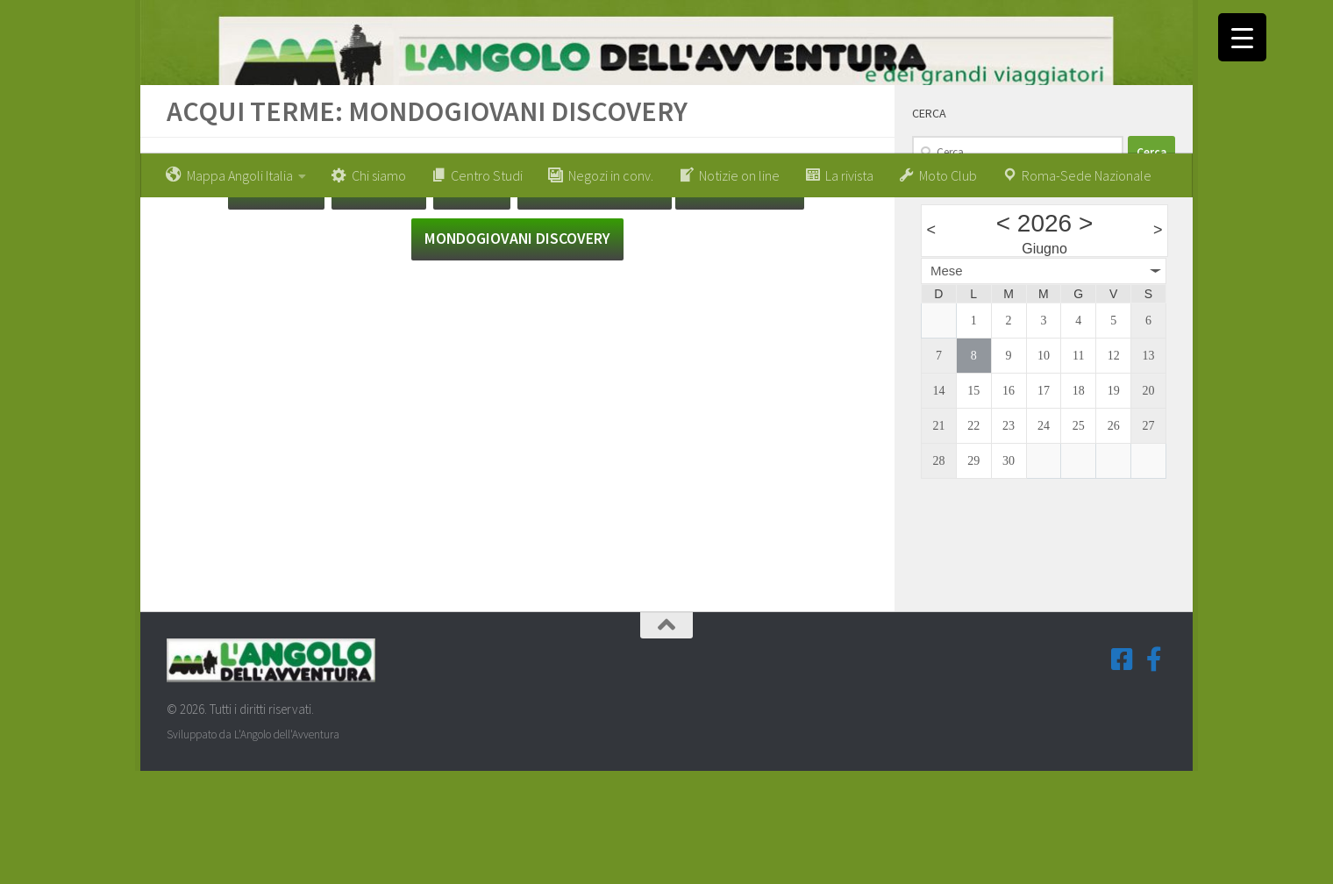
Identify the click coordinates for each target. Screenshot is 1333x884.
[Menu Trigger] (1242, 37)
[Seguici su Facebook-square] (1122, 771)
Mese (946, 382)
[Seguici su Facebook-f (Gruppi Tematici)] (1154, 771)
